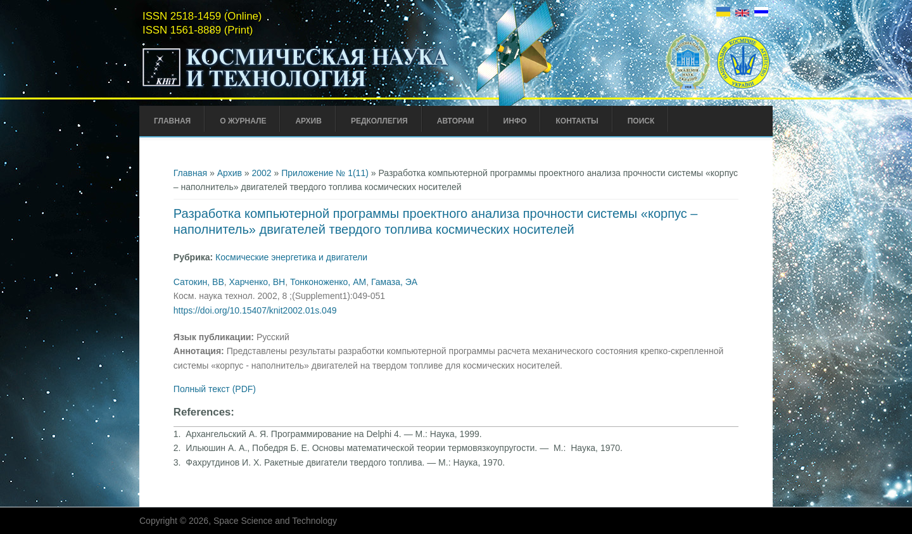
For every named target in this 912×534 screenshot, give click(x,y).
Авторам (455, 121)
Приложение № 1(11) (325, 173)
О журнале (243, 121)
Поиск (641, 121)
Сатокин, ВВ (199, 282)
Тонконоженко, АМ (328, 282)
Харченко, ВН (257, 282)
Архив (308, 121)
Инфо (515, 121)
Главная (172, 121)
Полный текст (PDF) (215, 389)
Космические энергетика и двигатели (291, 257)
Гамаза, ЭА (394, 282)
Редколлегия (379, 121)
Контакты (576, 121)
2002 (262, 173)
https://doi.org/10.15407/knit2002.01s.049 (255, 310)
